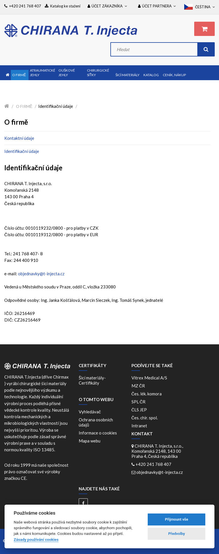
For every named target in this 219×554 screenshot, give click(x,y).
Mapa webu (89, 440)
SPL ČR (139, 401)
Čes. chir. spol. (145, 417)
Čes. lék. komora (147, 393)
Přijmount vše (176, 519)
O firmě (24, 106)
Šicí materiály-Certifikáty (92, 380)
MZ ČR (139, 385)
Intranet (139, 425)
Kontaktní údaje (19, 138)
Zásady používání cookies (36, 539)
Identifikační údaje (21, 151)
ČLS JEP (140, 409)
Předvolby (176, 533)
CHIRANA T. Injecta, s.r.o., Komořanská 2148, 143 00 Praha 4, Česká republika (157, 451)
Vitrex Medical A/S (150, 377)
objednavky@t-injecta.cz (41, 273)
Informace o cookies (98, 432)
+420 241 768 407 (153, 464)
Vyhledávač (90, 411)
